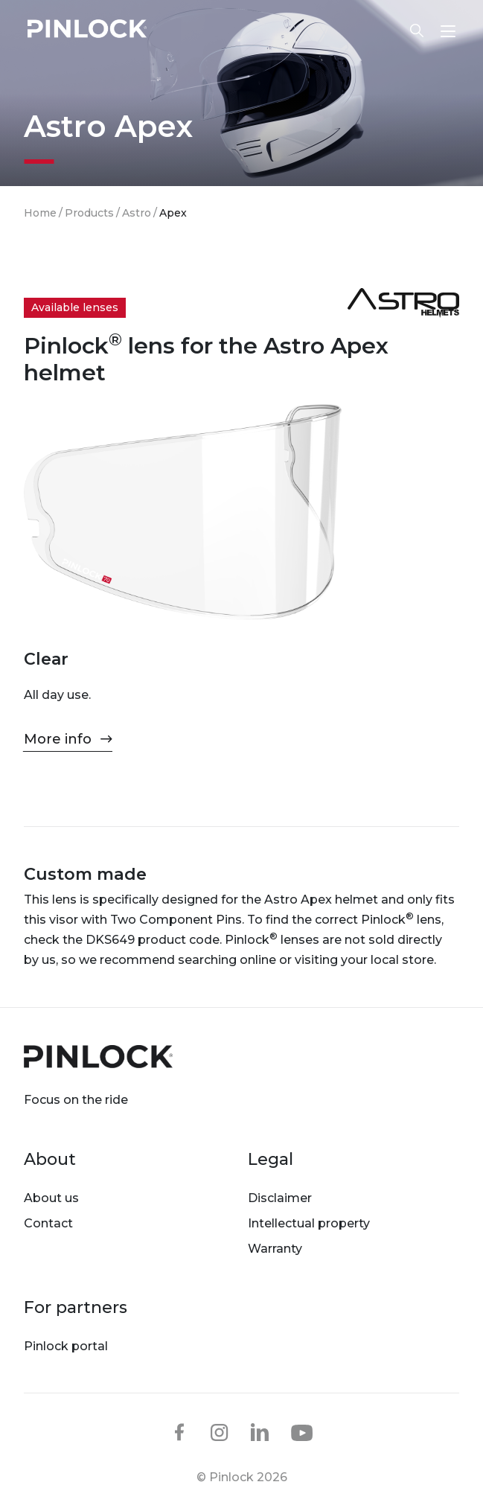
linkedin (260, 1432)
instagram (219, 1432)
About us (51, 1198)
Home (40, 213)
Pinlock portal (66, 1346)
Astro (136, 213)
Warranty (275, 1249)
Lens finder (416, 30)
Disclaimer (280, 1198)
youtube (302, 1433)
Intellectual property (309, 1223)
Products (89, 213)
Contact (48, 1223)
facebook (179, 1432)
